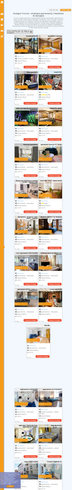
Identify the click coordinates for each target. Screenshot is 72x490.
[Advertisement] (38, 374)
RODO (9, 484)
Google (10, 474)
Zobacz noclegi (30, 67)
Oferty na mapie (65, 10)
